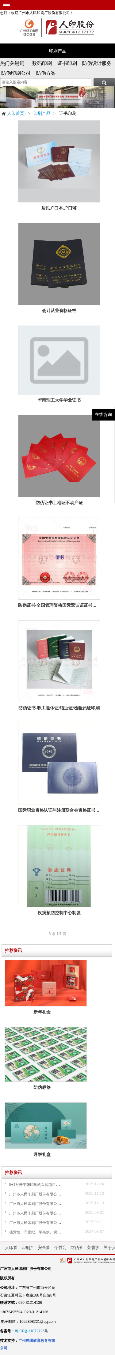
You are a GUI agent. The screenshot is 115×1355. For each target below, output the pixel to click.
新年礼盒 (45, 1012)
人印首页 (13, 113)
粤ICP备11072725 (29, 1331)
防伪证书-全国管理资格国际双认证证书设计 (59, 605)
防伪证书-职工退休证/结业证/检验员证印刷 (58, 708)
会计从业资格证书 (59, 310)
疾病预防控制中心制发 (59, 913)
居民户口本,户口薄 (59, 208)
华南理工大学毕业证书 (59, 400)
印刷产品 (57, 50)
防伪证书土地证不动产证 (59, 502)
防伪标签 (45, 1087)
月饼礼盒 (45, 1154)
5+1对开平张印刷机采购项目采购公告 (40, 1185)
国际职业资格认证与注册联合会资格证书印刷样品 (59, 810)
